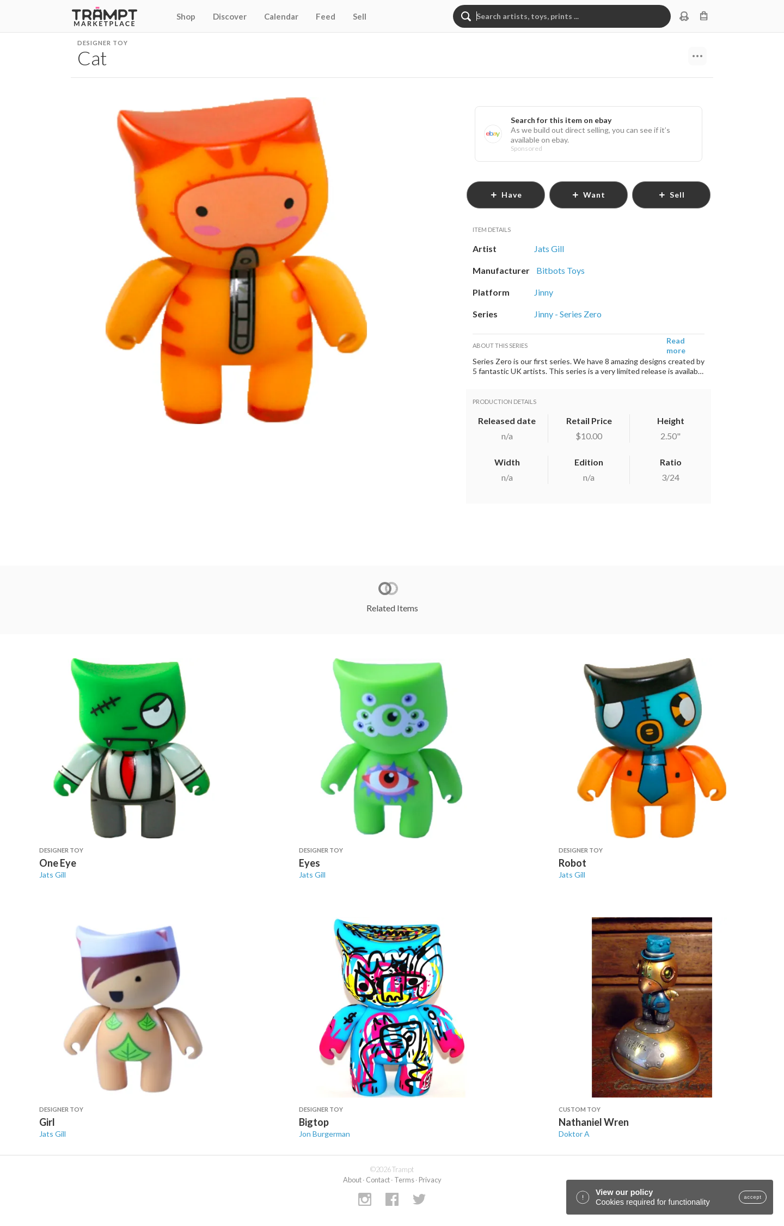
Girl (47, 1122)
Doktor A (574, 1133)
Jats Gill (52, 874)
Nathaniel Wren (594, 1122)
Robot (572, 863)
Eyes (309, 863)
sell (671, 194)
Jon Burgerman (324, 1133)
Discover (230, 16)
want (588, 194)
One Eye (57, 863)
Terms (404, 1179)
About (352, 1179)
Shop (185, 16)
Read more (675, 345)
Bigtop (314, 1122)
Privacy (430, 1179)
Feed (325, 16)
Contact (378, 1179)
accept (753, 1197)
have (506, 194)
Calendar (281, 16)
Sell (359, 16)
